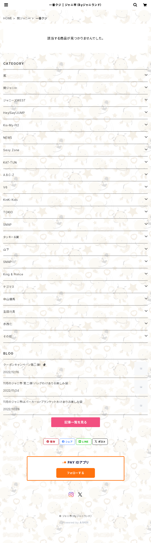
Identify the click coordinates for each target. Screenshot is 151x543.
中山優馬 (9, 299)
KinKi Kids (10, 199)
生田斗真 (9, 311)
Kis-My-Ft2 (11, 125)
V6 (5, 187)
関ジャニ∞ (24, 18)
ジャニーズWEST (14, 100)
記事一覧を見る (75, 422)
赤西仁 (7, 324)
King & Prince (13, 274)
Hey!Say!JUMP (14, 112)
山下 (6, 249)
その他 (7, 336)
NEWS (7, 137)
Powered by (76, 522)
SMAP (7, 224)
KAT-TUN (10, 162)
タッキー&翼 (11, 237)
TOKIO (8, 212)
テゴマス (8, 286)
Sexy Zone (11, 150)
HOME (7, 18)
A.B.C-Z (8, 175)
